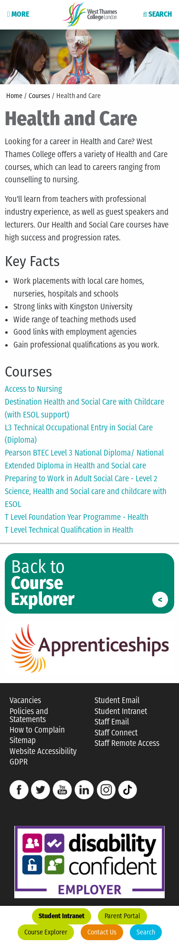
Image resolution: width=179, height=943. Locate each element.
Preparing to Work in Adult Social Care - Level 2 (81, 478)
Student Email (117, 700)
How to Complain (37, 730)
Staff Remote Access (127, 743)
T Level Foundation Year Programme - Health (76, 517)
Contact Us (101, 932)
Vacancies (25, 700)
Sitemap (23, 740)
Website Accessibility (43, 751)
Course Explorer (45, 932)
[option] (89, 56)
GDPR (19, 762)
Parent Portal (122, 916)
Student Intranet (61, 916)
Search (146, 932)
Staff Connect (116, 733)
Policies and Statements (29, 715)
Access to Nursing (33, 389)
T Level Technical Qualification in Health (69, 530)
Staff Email (112, 722)
